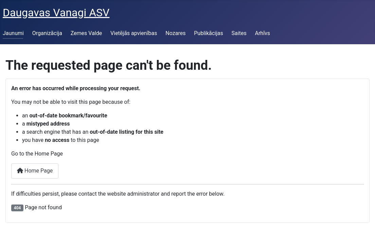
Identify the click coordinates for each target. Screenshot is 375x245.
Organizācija (47, 33)
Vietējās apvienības (133, 33)
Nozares (175, 33)
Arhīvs (262, 33)
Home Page (35, 170)
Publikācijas (208, 33)
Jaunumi (13, 33)
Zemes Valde (86, 33)
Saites (239, 33)
